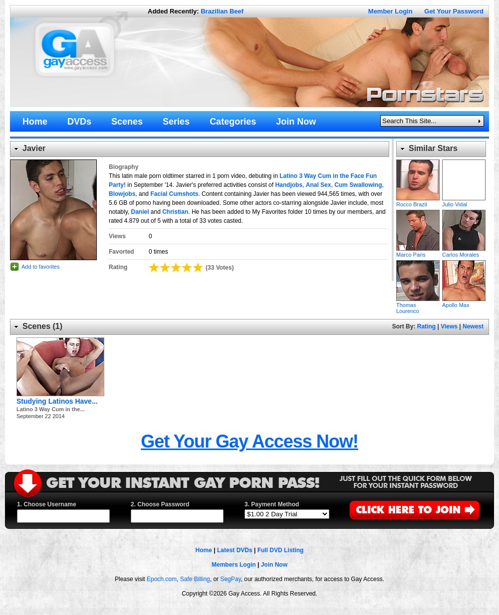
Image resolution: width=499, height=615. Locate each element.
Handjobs (288, 184)
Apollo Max (464, 280)
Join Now (274, 564)
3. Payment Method (272, 504)
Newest (473, 326)
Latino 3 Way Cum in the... (50, 409)
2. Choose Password (160, 504)
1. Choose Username (46, 504)
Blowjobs (122, 193)
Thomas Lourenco (418, 280)
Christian (175, 211)
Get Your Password (454, 11)
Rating (426, 326)
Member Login (390, 11)
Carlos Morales (464, 230)
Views (449, 326)
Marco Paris (418, 230)
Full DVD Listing (280, 550)
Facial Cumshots (174, 193)
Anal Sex (318, 184)
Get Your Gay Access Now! (249, 441)
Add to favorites (40, 267)
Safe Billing (195, 579)
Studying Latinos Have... (57, 401)
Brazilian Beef (222, 11)
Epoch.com (162, 579)
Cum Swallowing (358, 184)
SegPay (230, 579)
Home (204, 550)
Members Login (234, 564)
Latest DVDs (234, 550)
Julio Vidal (464, 179)
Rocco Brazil (418, 179)
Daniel (140, 211)
